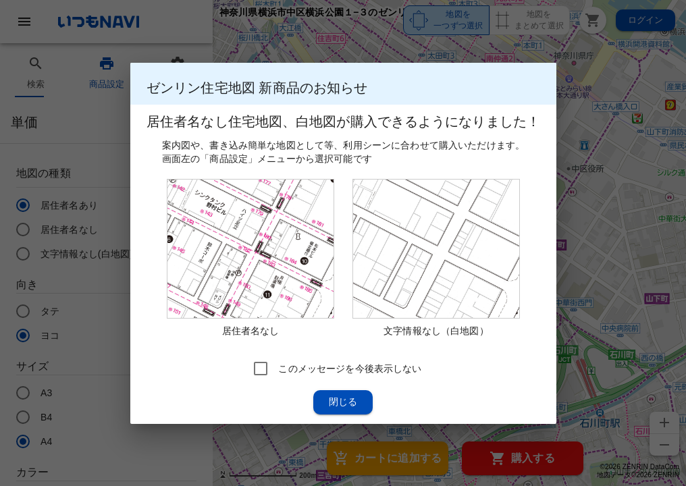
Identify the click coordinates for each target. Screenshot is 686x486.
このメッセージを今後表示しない (349, 367)
